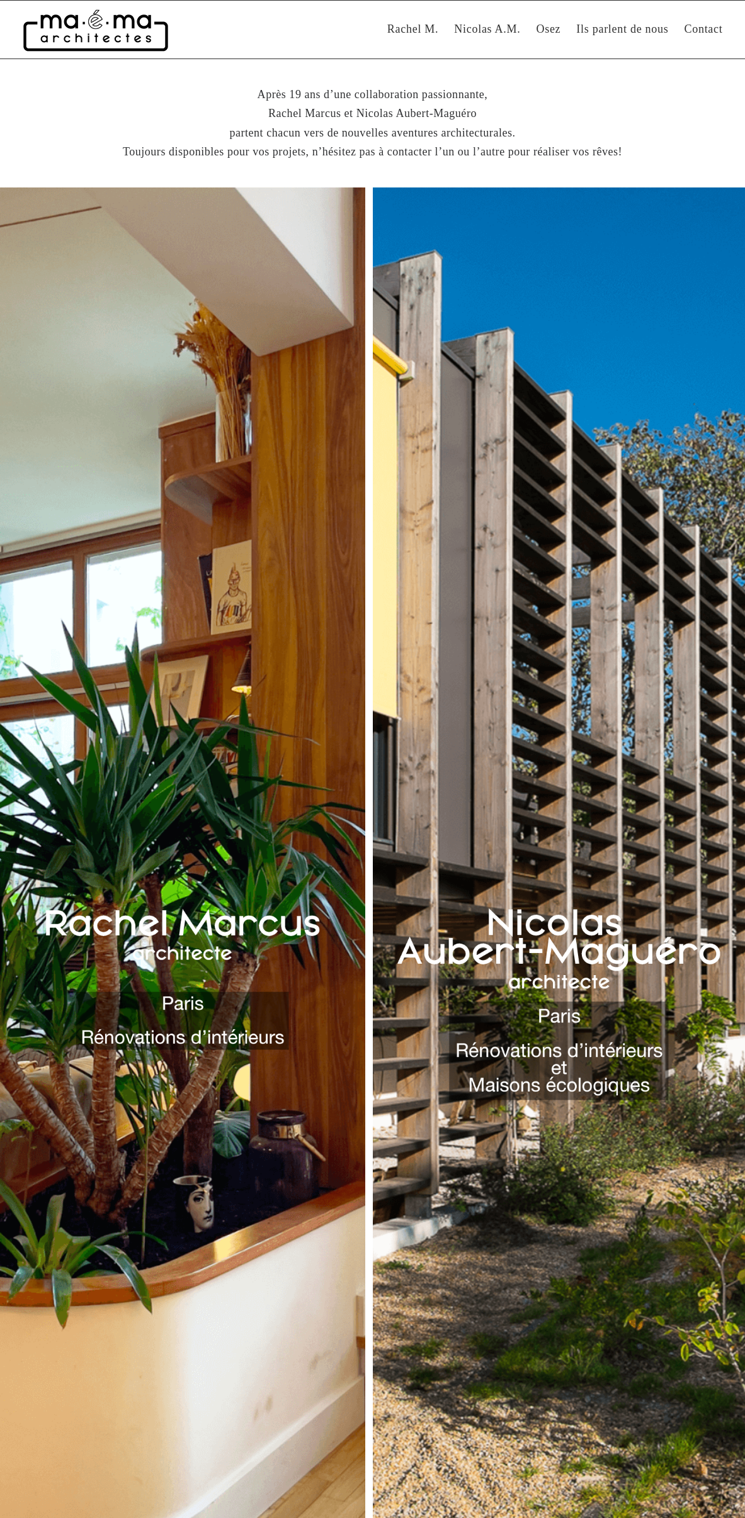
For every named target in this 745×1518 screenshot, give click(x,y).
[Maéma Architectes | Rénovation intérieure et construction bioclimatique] (95, 30)
